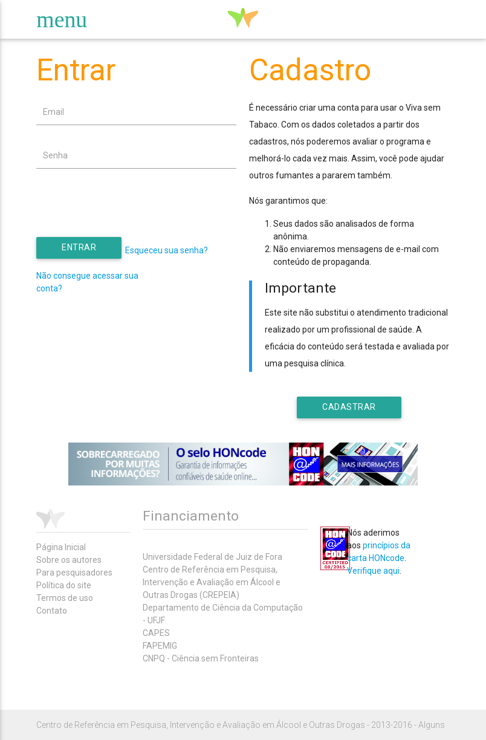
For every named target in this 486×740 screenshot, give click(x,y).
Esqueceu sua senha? (166, 250)
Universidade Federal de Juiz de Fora (212, 557)
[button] (79, 248)
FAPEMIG (160, 646)
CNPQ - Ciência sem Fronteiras (201, 658)
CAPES (156, 633)
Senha (55, 155)
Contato (51, 610)
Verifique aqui (373, 571)
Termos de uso (64, 598)
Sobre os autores (69, 560)
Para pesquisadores (74, 572)
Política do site (63, 585)
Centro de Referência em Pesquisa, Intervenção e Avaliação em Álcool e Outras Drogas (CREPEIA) (211, 582)
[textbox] (136, 112)
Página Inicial (61, 547)
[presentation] (128, 213)
